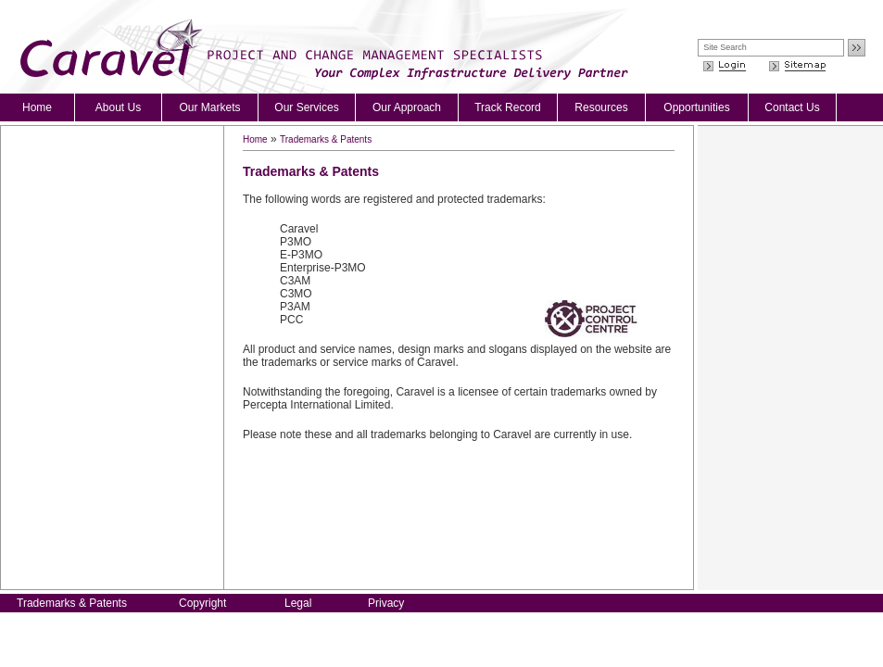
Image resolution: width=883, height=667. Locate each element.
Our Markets (209, 107)
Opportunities (696, 107)
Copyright (202, 603)
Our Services (306, 107)
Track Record (507, 107)
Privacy (386, 603)
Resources (600, 107)
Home (37, 107)
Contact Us (791, 107)
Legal (297, 603)
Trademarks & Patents (326, 139)
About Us (118, 107)
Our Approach (406, 107)
